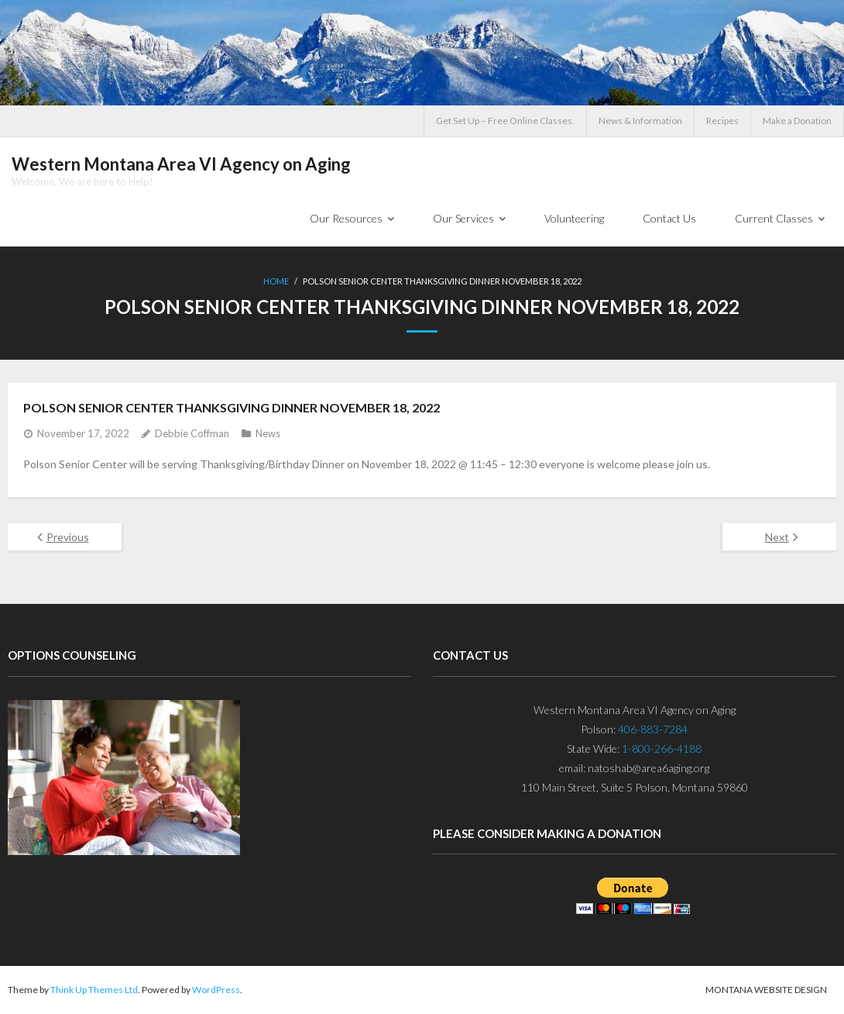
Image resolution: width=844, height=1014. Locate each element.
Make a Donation (797, 120)
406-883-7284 (653, 729)
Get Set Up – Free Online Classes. (505, 120)
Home (276, 281)
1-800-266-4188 (662, 748)
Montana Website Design (766, 989)
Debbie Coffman (192, 433)
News (268, 433)
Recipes (722, 120)
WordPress (216, 989)
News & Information (640, 120)
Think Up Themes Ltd (94, 989)
